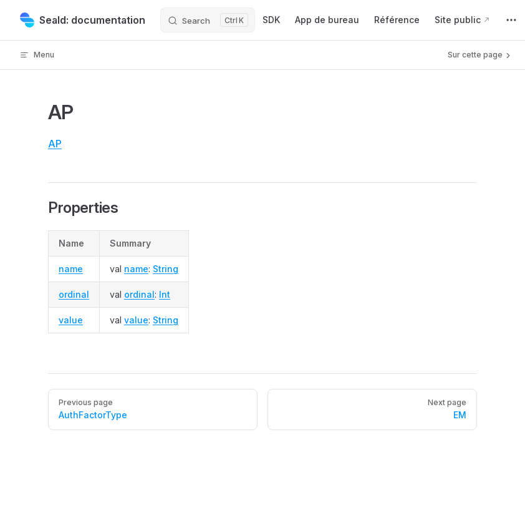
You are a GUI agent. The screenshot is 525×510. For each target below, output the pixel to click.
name (71, 268)
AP (55, 143)
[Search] (207, 19)
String (165, 268)
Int (164, 294)
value (71, 320)
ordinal (74, 294)
